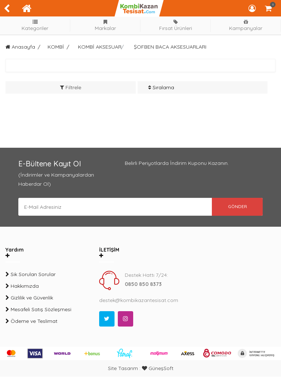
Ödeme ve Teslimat (31, 321)
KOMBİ (56, 47)
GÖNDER (237, 207)
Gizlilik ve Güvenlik (29, 298)
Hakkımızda (22, 286)
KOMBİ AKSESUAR (99, 47)
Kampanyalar (246, 25)
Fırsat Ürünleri (175, 25)
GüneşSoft (157, 368)
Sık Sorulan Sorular (30, 274)
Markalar (105, 25)
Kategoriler (35, 25)
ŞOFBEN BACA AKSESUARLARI (170, 47)
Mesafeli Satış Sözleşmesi (38, 309)
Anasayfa (20, 47)
